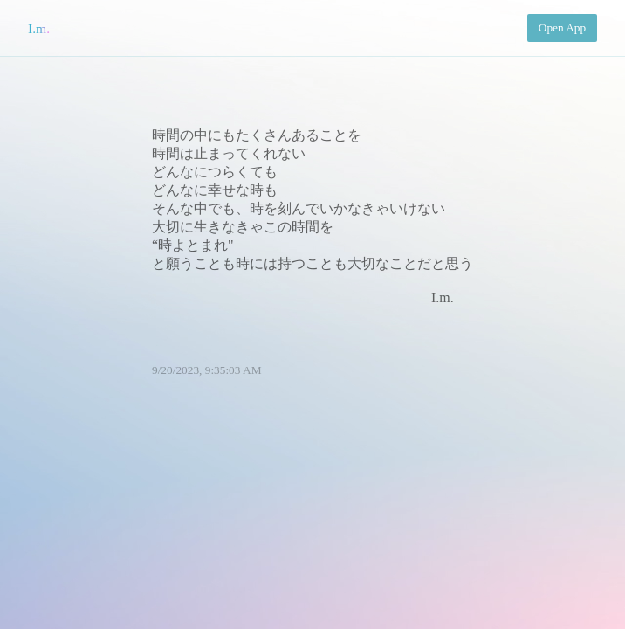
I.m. (39, 28)
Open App (562, 27)
